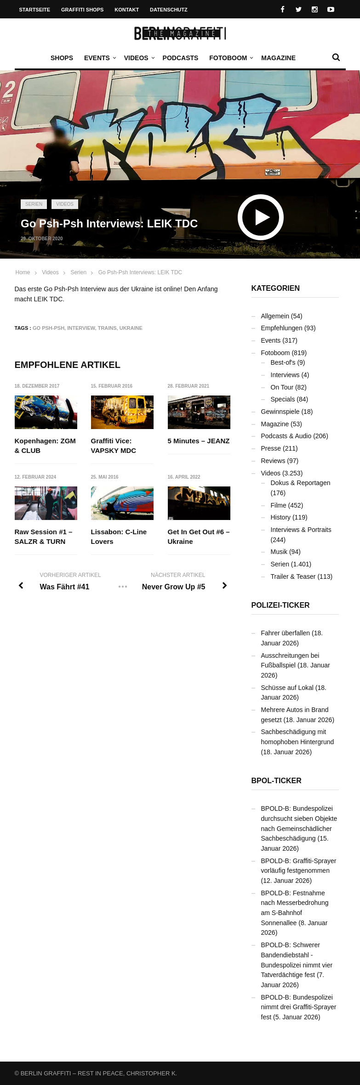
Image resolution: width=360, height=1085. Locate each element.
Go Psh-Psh (48, 328)
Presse (271, 448)
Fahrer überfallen (285, 633)
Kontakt (126, 9)
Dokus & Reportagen (301, 482)
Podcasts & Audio (286, 436)
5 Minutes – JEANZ (199, 441)
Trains (107, 328)
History (281, 517)
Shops (62, 58)
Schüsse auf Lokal (287, 687)
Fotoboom (230, 58)
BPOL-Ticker (276, 781)
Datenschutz (169, 9)
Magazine (278, 58)
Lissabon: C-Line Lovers (119, 537)
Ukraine (131, 328)
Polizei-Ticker (280, 605)
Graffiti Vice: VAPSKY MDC (114, 445)
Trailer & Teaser (293, 576)
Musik (279, 551)
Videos (138, 58)
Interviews (285, 375)
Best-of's (283, 362)
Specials (283, 399)
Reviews (273, 460)
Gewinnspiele (280, 411)
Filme (278, 505)
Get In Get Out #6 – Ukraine (199, 537)
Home (23, 272)
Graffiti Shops (82, 9)
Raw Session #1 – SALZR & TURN (44, 537)
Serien (33, 204)
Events (99, 58)
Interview (81, 328)
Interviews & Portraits (301, 529)
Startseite (35, 9)
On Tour (282, 387)
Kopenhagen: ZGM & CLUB (45, 445)
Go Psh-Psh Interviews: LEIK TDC (140, 272)
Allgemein (275, 316)
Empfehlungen (282, 328)
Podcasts (181, 58)
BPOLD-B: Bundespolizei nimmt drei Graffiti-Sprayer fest (299, 1007)
